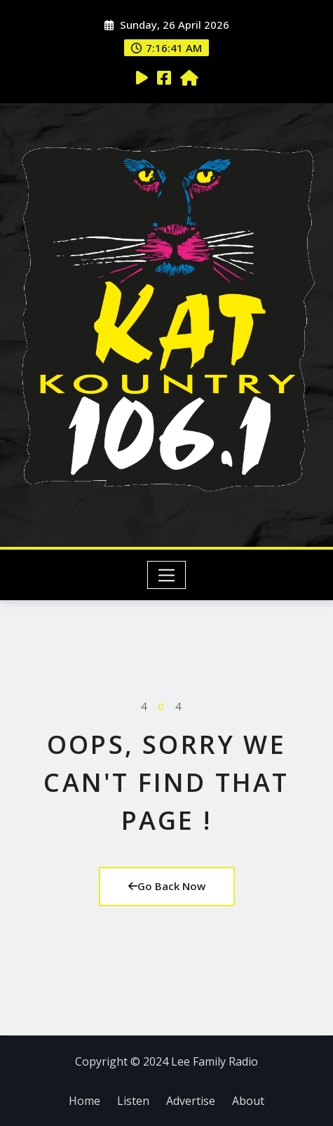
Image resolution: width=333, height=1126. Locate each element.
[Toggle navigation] (166, 575)
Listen (133, 1100)
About (248, 1100)
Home (84, 1100)
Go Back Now (166, 886)
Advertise (190, 1100)
